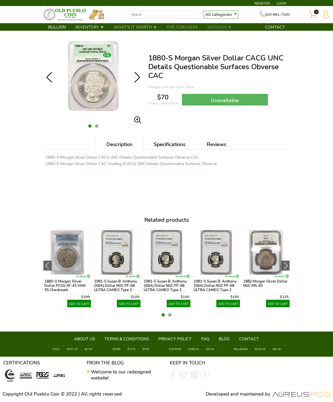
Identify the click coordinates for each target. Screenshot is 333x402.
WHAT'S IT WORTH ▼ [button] (135, 27)
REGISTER (262, 3)
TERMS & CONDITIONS (126, 339)
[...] (166, 15)
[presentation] (47, 266)
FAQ (205, 339)
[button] (90, 126)
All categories (219, 14)
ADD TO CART (79, 304)
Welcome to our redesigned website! (121, 375)
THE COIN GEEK (182, 27)
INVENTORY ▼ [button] (89, 27)
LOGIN (281, 3)
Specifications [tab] (169, 144)
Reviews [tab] (216, 144)
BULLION (57, 27)
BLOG (224, 339)
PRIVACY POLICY (175, 339)
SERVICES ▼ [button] (219, 27)
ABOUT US (84, 339)
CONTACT (275, 27)
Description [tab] (119, 144)
